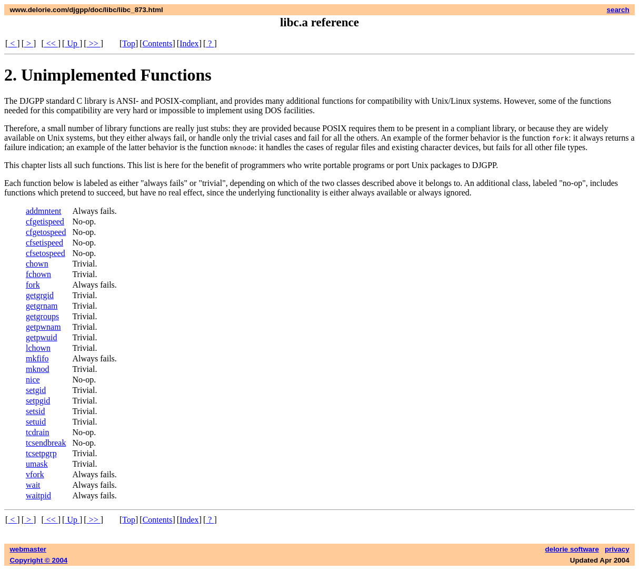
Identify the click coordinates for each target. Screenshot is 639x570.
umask (37, 463)
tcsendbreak (46, 442)
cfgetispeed (45, 221)
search (618, 10)
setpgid (38, 400)
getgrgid (40, 295)
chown (37, 263)
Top (128, 43)
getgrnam (41, 305)
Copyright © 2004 (38, 560)
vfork (35, 474)
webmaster (27, 549)
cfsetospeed (45, 253)
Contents (158, 43)
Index (188, 43)
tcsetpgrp (41, 453)
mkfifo (37, 358)
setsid (35, 411)
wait (33, 484)
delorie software (572, 549)
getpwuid (41, 337)
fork (33, 284)
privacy (617, 549)
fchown (38, 274)
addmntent (44, 211)
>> (94, 43)
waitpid (38, 495)
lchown (38, 347)
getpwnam (43, 326)
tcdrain (37, 432)
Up (72, 43)
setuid (36, 421)
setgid (36, 390)
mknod (37, 369)
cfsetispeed (44, 242)
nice (33, 379)
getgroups (42, 316)
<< (51, 43)
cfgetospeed (46, 232)
